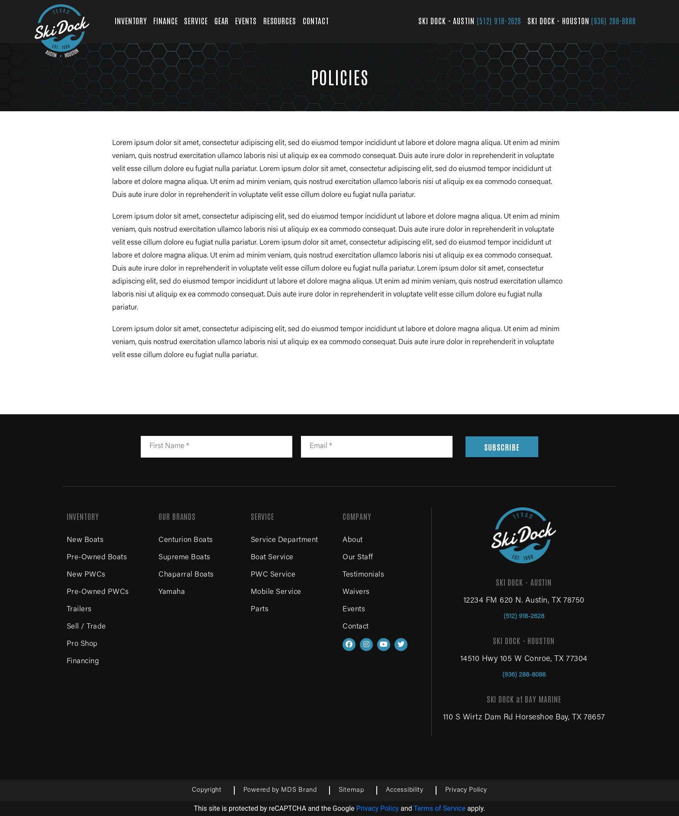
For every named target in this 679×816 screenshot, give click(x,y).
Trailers (79, 609)
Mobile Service (276, 592)
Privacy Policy (466, 790)
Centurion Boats (185, 540)
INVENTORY (131, 20)
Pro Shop (82, 644)
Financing (83, 661)
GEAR (221, 20)
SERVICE (195, 20)
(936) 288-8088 (613, 20)
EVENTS (245, 20)
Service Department (284, 540)
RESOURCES (279, 20)
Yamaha (171, 592)
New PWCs (86, 575)
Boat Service (272, 557)
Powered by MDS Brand (280, 790)
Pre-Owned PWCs (98, 592)
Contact (356, 627)
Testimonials (363, 575)
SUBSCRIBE (501, 447)
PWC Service (273, 575)
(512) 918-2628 (499, 20)
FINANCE (165, 20)
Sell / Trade (86, 627)
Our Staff (358, 557)
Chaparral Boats (186, 575)
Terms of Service (440, 808)
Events (354, 609)
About (353, 540)
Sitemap (351, 790)
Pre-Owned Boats (97, 557)
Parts (260, 609)
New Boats (85, 540)
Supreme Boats (184, 557)
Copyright (206, 790)
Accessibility (405, 790)
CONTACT (316, 20)
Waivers (356, 592)
